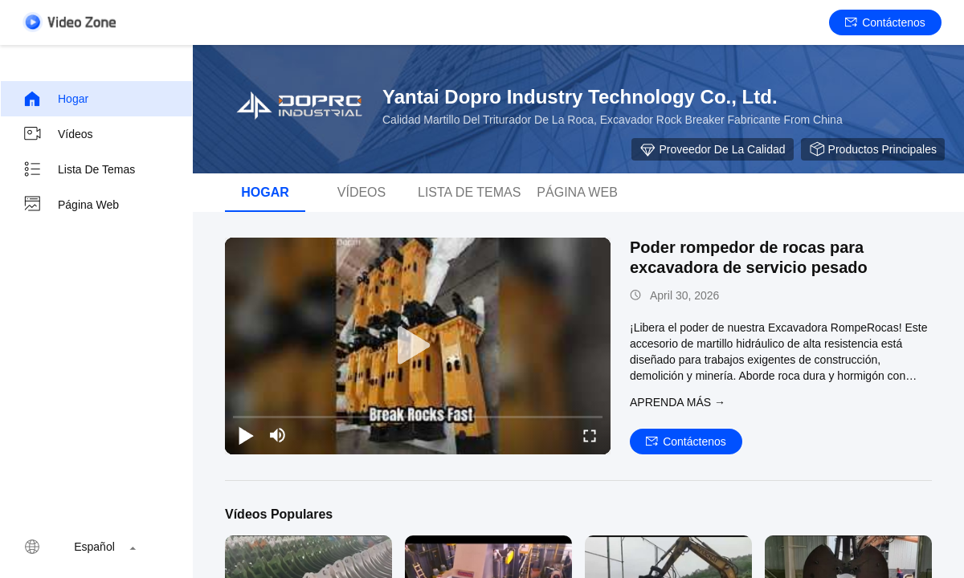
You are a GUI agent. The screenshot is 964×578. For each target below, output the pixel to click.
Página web (70, 204)
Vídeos (57, 134)
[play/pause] (246, 435)
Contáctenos (885, 22)
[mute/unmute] (278, 435)
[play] (418, 346)
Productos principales (873, 149)
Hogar (55, 98)
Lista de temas (78, 169)
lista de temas (469, 192)
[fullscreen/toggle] (590, 435)
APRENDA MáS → (677, 402)
